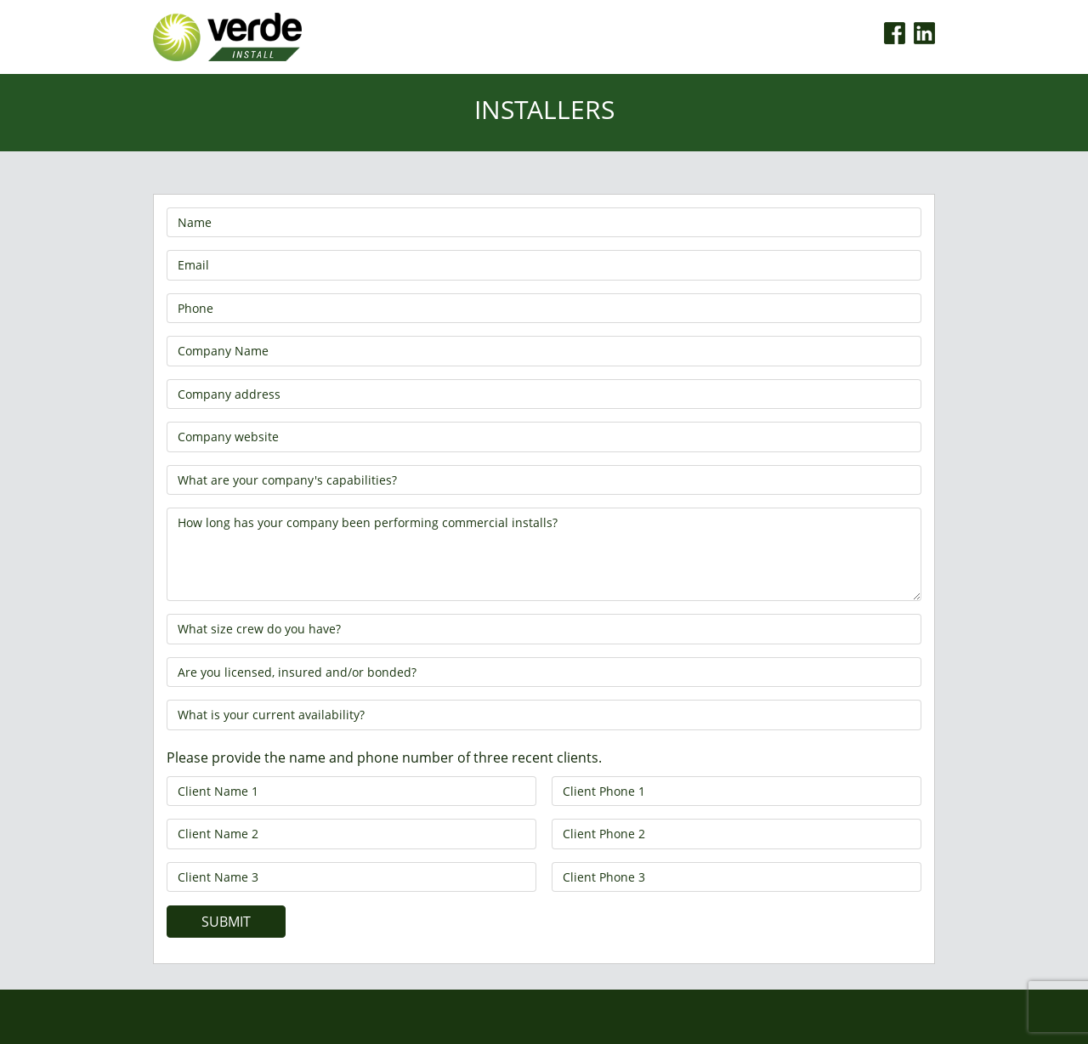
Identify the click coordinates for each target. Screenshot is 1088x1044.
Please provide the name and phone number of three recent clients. (384, 757)
